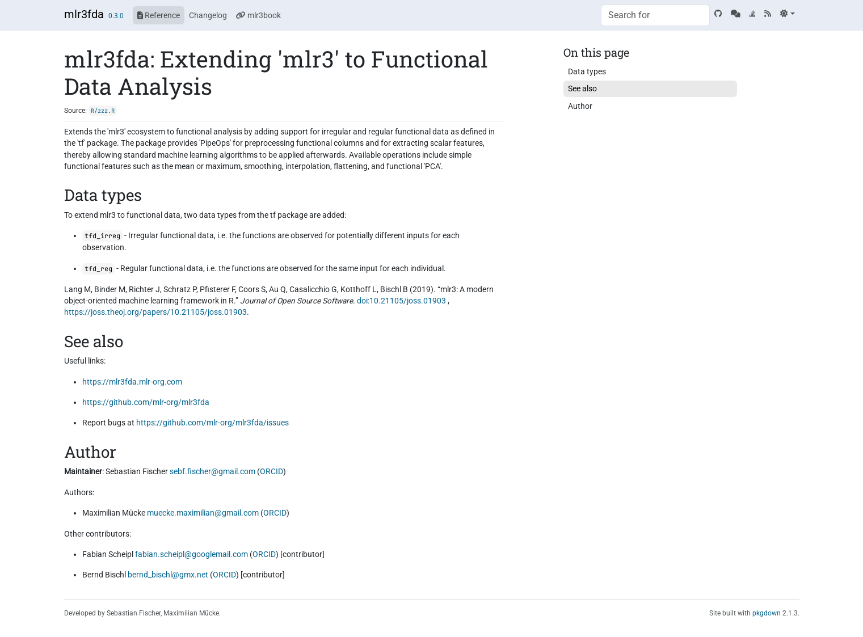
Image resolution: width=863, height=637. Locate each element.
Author (580, 106)
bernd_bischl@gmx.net (168, 574)
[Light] (787, 14)
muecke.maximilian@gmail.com (203, 512)
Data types (587, 71)
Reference (158, 15)
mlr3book (258, 15)
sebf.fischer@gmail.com (212, 471)
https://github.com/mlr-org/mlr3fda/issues (212, 422)
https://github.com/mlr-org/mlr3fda (145, 402)
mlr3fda (84, 14)
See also (582, 88)
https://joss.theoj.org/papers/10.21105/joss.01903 (155, 312)
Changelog (208, 15)
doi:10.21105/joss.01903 (401, 300)
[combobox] (655, 15)
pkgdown (766, 613)
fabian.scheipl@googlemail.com (191, 554)
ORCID (271, 471)
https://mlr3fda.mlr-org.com (132, 381)
